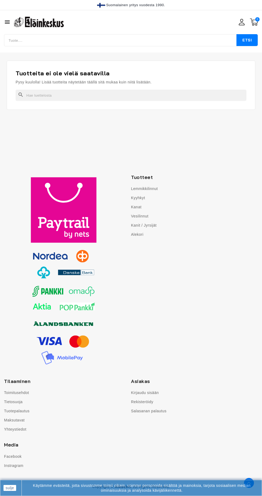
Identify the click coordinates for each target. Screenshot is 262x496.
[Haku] (131, 95)
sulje (10, 488)
